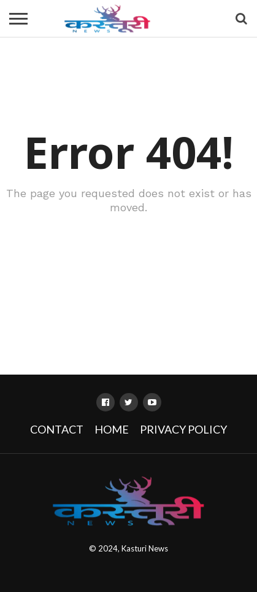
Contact (56, 429)
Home (111, 429)
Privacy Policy (183, 429)
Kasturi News (144, 548)
